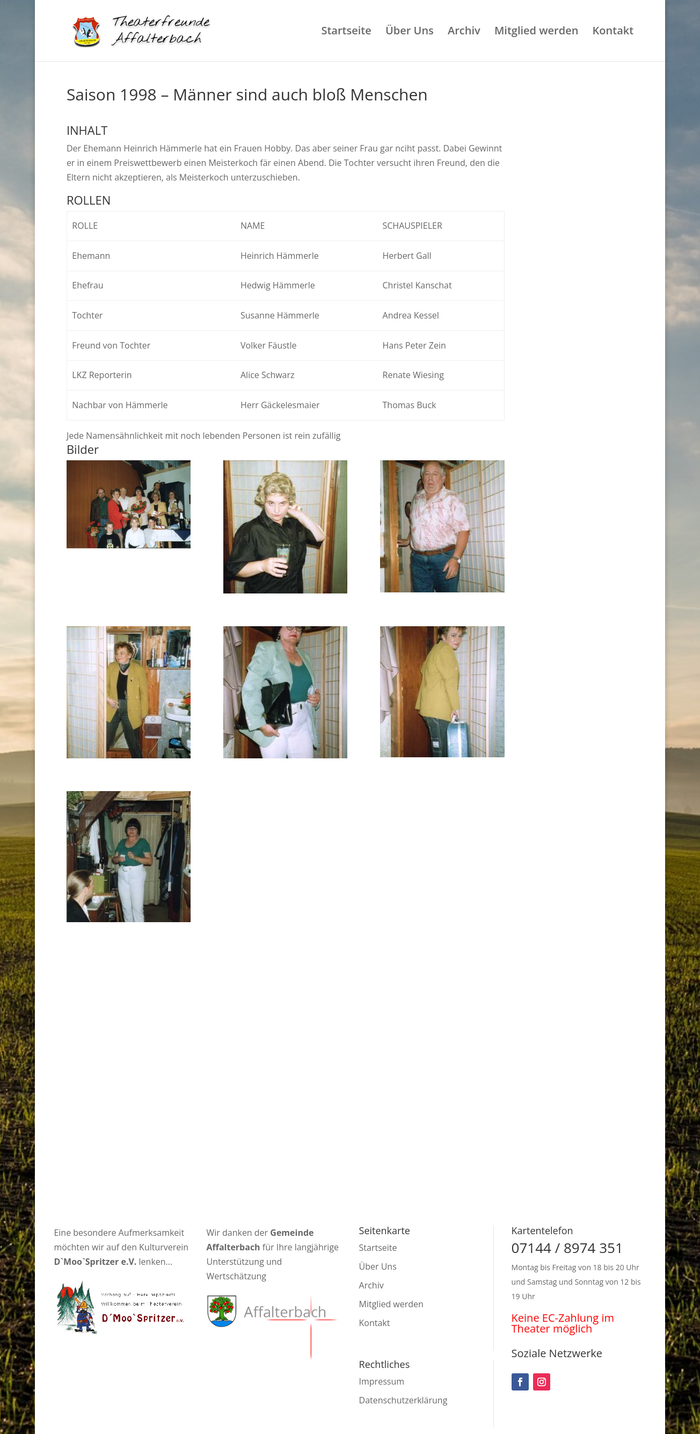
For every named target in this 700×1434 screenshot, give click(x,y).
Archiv (464, 32)
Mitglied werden (536, 32)
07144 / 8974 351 (567, 1247)
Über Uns (409, 32)
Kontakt (613, 32)
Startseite (346, 32)
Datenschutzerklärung (403, 1400)
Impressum (381, 1381)
